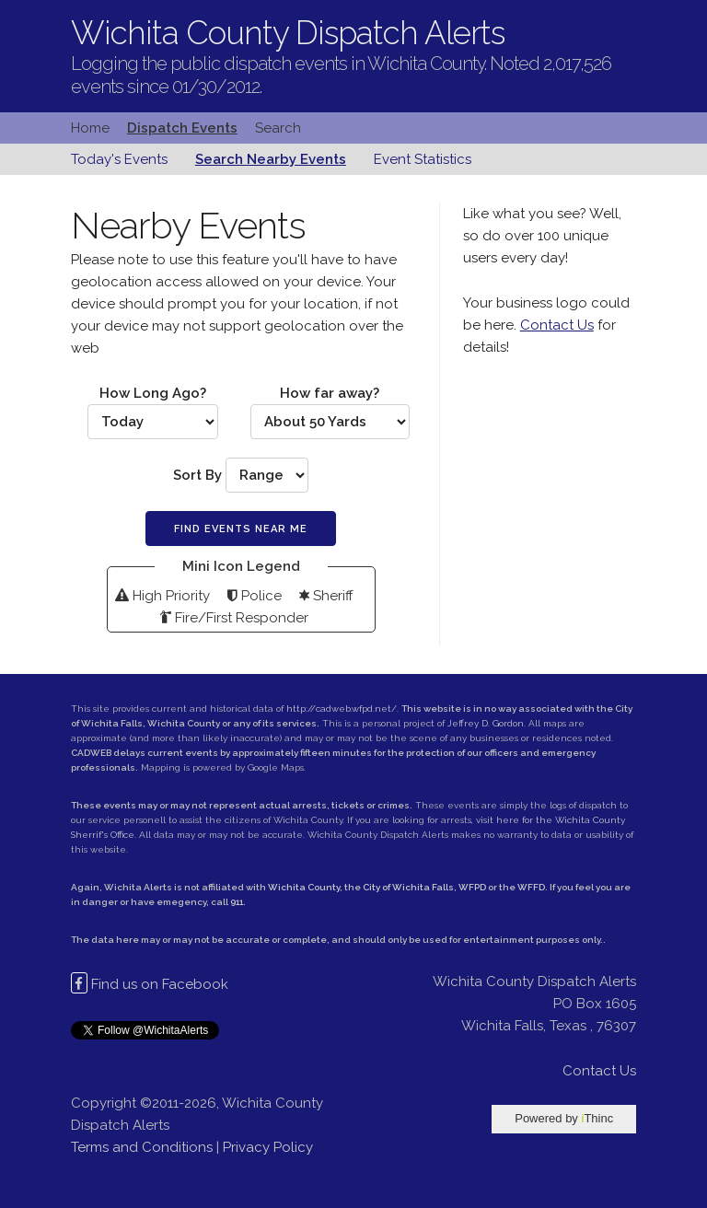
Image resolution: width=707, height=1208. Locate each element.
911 (236, 902)
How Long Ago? (152, 412)
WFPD (472, 887)
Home (90, 128)
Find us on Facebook (149, 984)
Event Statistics (422, 159)
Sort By (240, 475)
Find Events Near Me (240, 529)
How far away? (330, 412)
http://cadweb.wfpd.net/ (341, 708)
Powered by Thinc (564, 1118)
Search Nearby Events (270, 159)
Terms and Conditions (142, 1147)
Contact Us (557, 325)
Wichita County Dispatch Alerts (287, 33)
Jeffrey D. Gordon (485, 723)
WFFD (531, 887)
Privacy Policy (268, 1147)
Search (278, 128)
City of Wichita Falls (408, 887)
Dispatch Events (182, 128)
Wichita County (304, 887)
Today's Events (119, 159)
